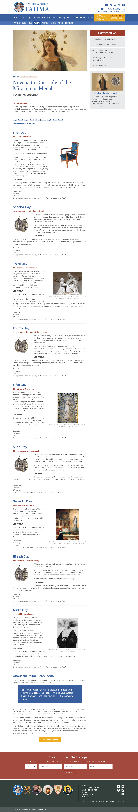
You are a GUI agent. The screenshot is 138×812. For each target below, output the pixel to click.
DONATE (101, 17)
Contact (94, 802)
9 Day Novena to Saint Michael (104, 45)
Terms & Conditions (117, 802)
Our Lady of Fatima (31, 17)
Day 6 (43, 120)
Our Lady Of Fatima (90, 788)
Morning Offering (99, 66)
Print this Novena (49, 739)
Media (90, 17)
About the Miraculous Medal (24, 124)
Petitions (45, 23)
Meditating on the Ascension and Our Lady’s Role (105, 59)
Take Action (79, 17)
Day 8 (55, 120)
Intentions (69, 23)
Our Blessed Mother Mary (28, 77)
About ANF (85, 802)
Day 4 (32, 120)
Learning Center (64, 17)
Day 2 (20, 120)
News (105, 11)
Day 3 (26, 120)
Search (121, 11)
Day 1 (15, 120)
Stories (53, 23)
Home (16, 17)
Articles (17, 23)
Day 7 (49, 120)
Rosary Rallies (48, 17)
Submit (69, 773)
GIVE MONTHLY (117, 18)
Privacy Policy (103, 802)
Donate (85, 797)
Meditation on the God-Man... (103, 39)
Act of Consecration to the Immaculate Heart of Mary (102, 51)
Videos (60, 23)
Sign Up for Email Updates (113, 9)
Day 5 (37, 120)
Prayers (37, 23)
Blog (99, 11)
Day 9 (60, 120)
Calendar (112, 11)
